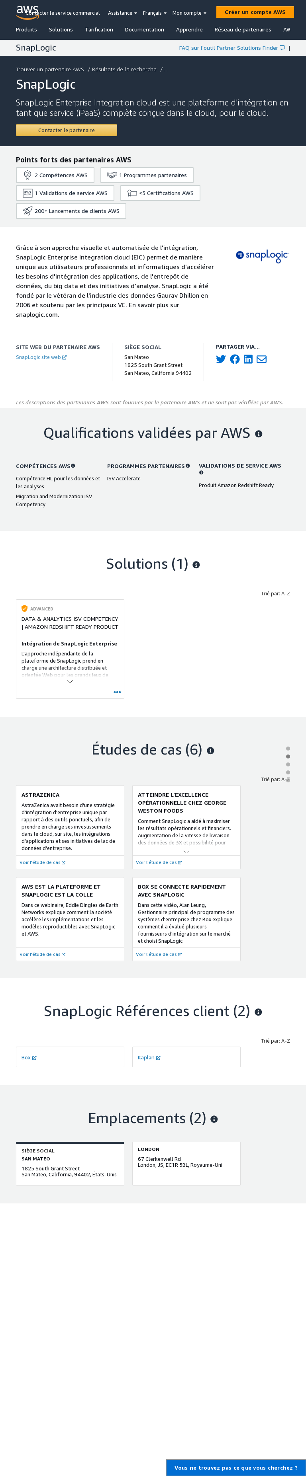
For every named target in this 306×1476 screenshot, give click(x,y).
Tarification (99, 29)
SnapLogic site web (41, 357)
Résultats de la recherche (125, 69)
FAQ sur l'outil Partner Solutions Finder (231, 47)
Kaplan (149, 1057)
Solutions (61, 29)
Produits (26, 29)
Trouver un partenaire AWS (51, 69)
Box (29, 1057)
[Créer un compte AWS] (255, 12)
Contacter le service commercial (63, 13)
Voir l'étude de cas (42, 862)
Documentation (144, 29)
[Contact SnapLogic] (66, 130)
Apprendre (189, 29)
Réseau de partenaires (243, 29)
